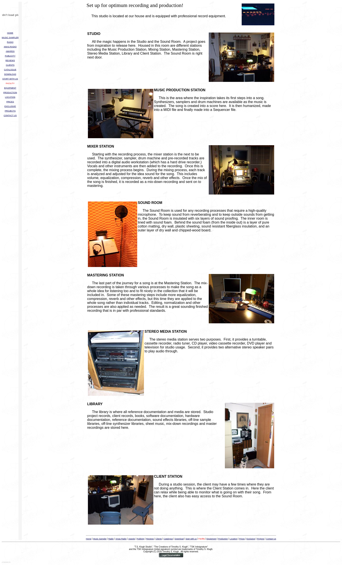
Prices (242, 539)
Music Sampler (100, 539)
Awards (131, 539)
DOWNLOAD (10, 74)
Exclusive (250, 539)
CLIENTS (10, 65)
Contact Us (271, 539)
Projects (260, 539)
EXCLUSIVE (10, 106)
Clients (159, 539)
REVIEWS (10, 60)
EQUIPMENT (10, 88)
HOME (10, 33)
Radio (111, 539)
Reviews (150, 539)
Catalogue (168, 539)
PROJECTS (10, 111)
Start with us (191, 539)
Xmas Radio (121, 539)
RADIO (10, 42)
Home (88, 539)
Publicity (140, 539)
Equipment (211, 539)
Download (179, 539)
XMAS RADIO (10, 47)
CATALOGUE (10, 70)
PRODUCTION (10, 92)
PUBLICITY (10, 56)
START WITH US (10, 79)
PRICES (10, 102)
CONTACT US (10, 115)
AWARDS (10, 51)
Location (233, 539)
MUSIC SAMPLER (10, 37)
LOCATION (10, 97)
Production (223, 539)
